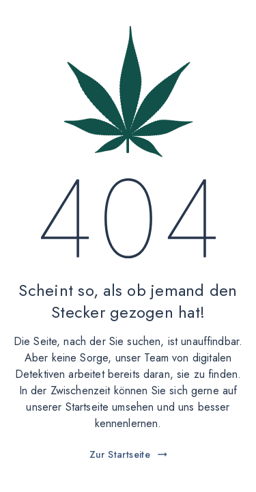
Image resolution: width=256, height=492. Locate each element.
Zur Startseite (129, 454)
